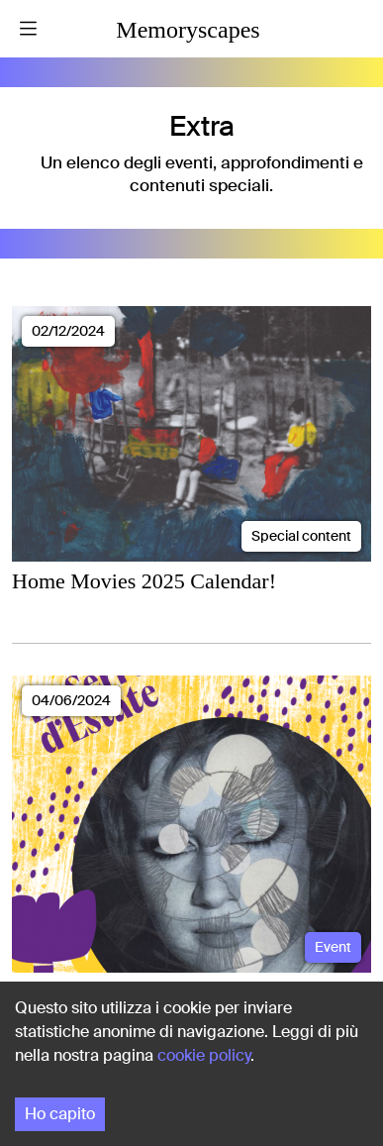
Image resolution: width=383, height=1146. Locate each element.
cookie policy (203, 1055)
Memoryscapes (187, 30)
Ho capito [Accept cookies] (60, 1113)
